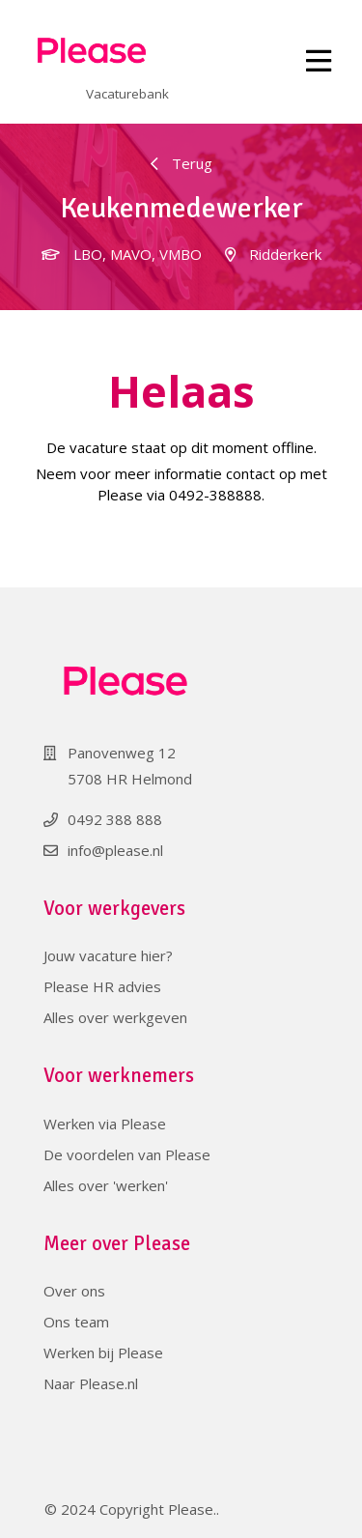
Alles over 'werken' (105, 1185)
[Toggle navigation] (319, 62)
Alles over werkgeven (115, 1017)
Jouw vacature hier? (108, 955)
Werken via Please (104, 1123)
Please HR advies (102, 986)
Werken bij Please (103, 1352)
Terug (181, 163)
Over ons (74, 1290)
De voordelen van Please (126, 1154)
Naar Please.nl (90, 1383)
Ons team (76, 1321)
